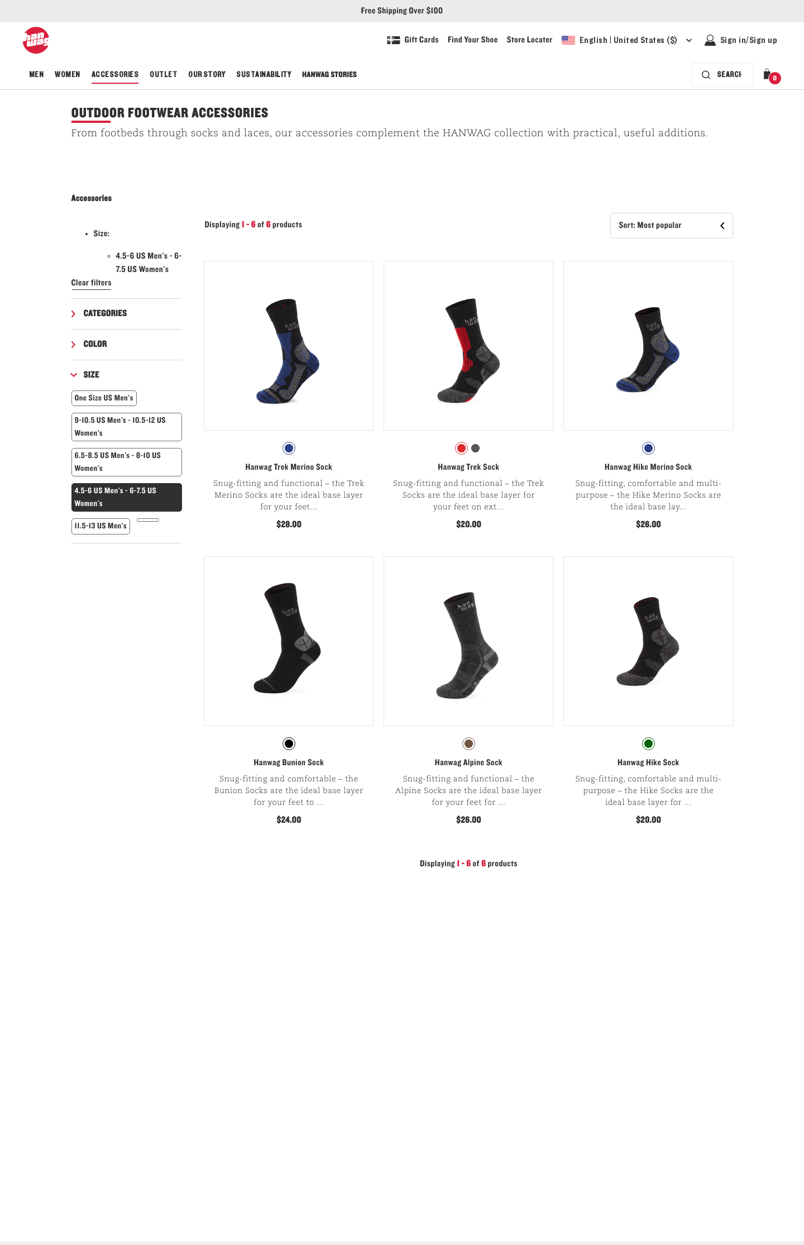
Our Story (206, 74)
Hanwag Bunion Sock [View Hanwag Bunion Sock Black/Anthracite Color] (289, 763)
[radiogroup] (289, 448)
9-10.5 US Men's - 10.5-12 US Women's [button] (120, 427)
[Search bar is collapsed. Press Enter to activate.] (722, 75)
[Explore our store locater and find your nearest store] (529, 40)
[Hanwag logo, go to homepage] (35, 40)
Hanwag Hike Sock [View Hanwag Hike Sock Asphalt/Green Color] (648, 763)
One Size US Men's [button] (104, 398)
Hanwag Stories (329, 74)
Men (36, 74)
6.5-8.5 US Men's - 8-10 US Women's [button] (118, 462)
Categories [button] (105, 314)
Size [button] (91, 375)
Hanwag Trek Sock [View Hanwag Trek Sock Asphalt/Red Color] (468, 467)
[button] (769, 75)
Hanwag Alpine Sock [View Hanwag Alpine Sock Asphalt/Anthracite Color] (468, 763)
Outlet (163, 74)
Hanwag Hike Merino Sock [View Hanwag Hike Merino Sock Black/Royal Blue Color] (648, 467)
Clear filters (91, 283)
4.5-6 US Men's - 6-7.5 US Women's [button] (116, 497)
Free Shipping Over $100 (402, 11)
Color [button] (95, 345)
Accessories (115, 74)
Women (67, 74)
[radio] (289, 448)
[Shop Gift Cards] (412, 40)
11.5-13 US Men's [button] (101, 526)
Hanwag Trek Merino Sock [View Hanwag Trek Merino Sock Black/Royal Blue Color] (288, 467)
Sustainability (263, 74)
